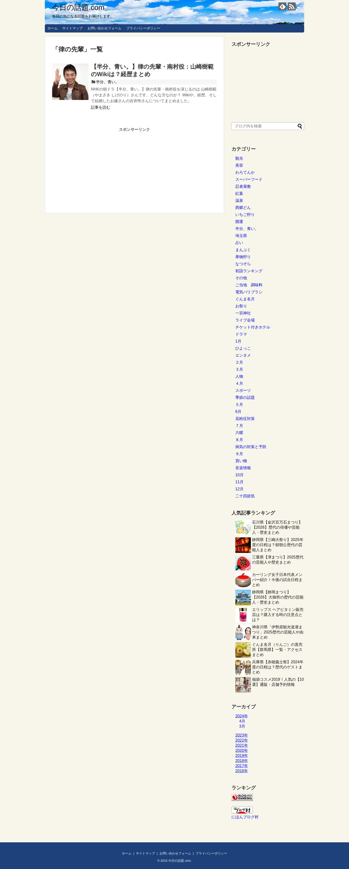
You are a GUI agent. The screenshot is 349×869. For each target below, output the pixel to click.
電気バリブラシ (248, 292)
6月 (238, 412)
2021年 (241, 745)
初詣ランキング (248, 271)
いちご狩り (245, 215)
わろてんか (245, 172)
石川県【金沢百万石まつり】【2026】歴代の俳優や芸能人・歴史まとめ (277, 527)
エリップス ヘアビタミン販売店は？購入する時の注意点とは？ (277, 614)
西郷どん (243, 207)
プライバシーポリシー (143, 28)
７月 (239, 426)
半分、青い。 (107, 82)
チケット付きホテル (252, 327)
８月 (239, 440)
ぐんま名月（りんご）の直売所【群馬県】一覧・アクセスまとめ (277, 649)
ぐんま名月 (245, 299)
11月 (239, 482)
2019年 (241, 756)
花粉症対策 (245, 419)
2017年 (241, 766)
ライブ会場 (245, 320)
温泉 (239, 200)
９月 (239, 454)
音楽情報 (243, 468)
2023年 (241, 735)
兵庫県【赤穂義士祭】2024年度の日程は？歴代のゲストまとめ (277, 667)
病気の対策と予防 (250, 447)
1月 (238, 341)
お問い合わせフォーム (104, 28)
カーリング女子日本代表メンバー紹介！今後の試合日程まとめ (277, 580)
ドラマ (241, 334)
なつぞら (243, 264)
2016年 (241, 771)
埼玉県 (241, 236)
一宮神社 (243, 313)
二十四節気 (245, 496)
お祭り (241, 306)
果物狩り (243, 257)
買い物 (241, 461)
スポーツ (243, 390)
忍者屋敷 (243, 186)
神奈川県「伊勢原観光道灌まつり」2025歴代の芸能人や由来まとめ (277, 632)
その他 (241, 278)
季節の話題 (245, 397)
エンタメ (243, 355)
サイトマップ (72, 28)
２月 (239, 362)
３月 (239, 369)
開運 (239, 222)
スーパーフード (248, 179)
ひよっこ (243, 348)
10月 (239, 475)
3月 (242, 726)
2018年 (241, 761)
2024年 (241, 716)
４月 (239, 383)
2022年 (241, 740)
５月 (239, 404)
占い (239, 243)
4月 (242, 721)
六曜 (239, 433)
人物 (239, 376)
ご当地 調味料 (248, 285)
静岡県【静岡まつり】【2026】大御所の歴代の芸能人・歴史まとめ (277, 597)
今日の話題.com (78, 7)
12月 (239, 489)
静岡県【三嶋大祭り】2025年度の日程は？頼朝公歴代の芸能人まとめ (277, 545)
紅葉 (239, 193)
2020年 (241, 750)
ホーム (53, 28)
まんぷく (243, 250)
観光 (239, 158)
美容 (239, 165)
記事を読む (100, 107)
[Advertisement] (93, 166)
